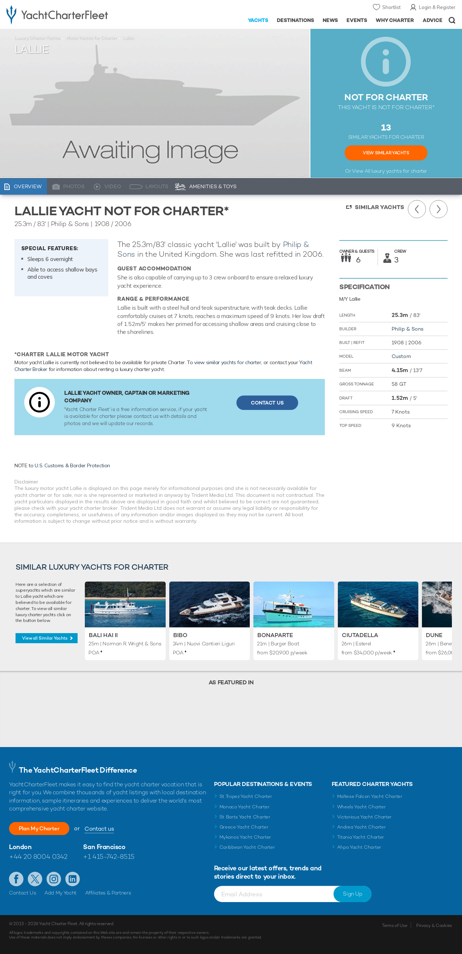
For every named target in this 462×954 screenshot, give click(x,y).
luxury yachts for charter (399, 171)
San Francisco (104, 847)
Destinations (295, 20)
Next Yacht (439, 209)
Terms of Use (394, 925)
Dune (434, 635)
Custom (401, 356)
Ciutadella (360, 635)
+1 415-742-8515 (108, 856)
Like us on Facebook (16, 879)
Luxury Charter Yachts (37, 38)
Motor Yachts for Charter (91, 38)
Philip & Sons (407, 329)
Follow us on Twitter (35, 879)
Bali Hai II (103, 635)
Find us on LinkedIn (72, 879)
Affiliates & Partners (108, 892)
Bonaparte (275, 635)
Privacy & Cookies (434, 925)
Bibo (180, 635)
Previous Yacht (417, 209)
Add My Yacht (60, 892)
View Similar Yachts (386, 153)
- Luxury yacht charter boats (71, 14)
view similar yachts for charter (227, 362)
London (20, 847)
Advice (433, 20)
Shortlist (391, 7)
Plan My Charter (43, 828)
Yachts (258, 20)
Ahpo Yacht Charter (359, 847)
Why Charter (395, 20)
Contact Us (267, 402)
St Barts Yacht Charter (244, 817)
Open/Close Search (452, 20)
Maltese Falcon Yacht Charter (369, 796)
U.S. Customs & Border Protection (72, 465)
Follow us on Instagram (54, 879)
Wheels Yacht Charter (361, 807)
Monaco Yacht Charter (244, 807)
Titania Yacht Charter (360, 837)
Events (356, 20)
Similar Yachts (379, 207)
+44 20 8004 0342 (38, 856)
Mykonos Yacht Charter (245, 837)
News (330, 20)
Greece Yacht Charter (244, 827)
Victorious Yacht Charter (364, 817)
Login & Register (437, 7)
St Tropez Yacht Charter (245, 796)
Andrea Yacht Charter (361, 827)
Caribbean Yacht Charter (247, 847)
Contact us (107, 828)
